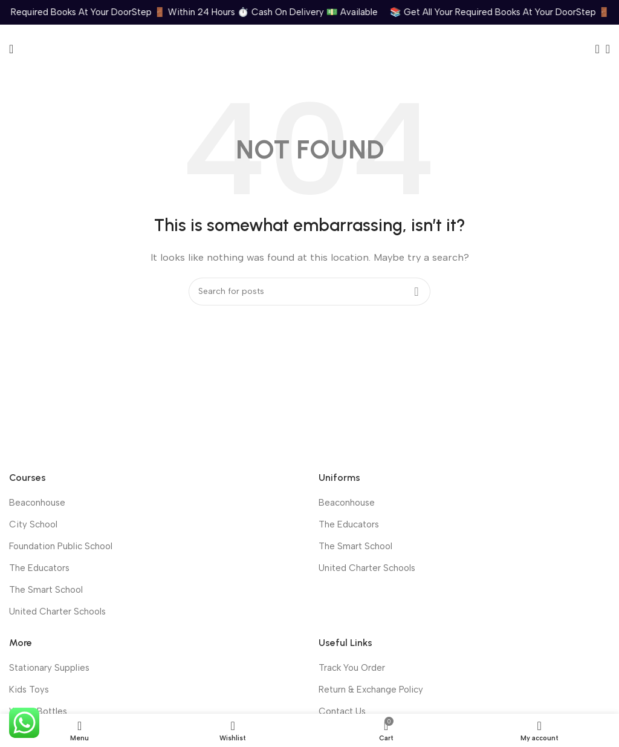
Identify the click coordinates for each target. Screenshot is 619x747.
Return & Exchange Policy (371, 689)
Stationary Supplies (49, 667)
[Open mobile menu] (11, 49)
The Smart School (46, 589)
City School (33, 524)
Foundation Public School (60, 546)
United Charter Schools (57, 611)
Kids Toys (29, 689)
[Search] (594, 49)
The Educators (39, 568)
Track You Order (352, 667)
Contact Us (342, 711)
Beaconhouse (37, 502)
